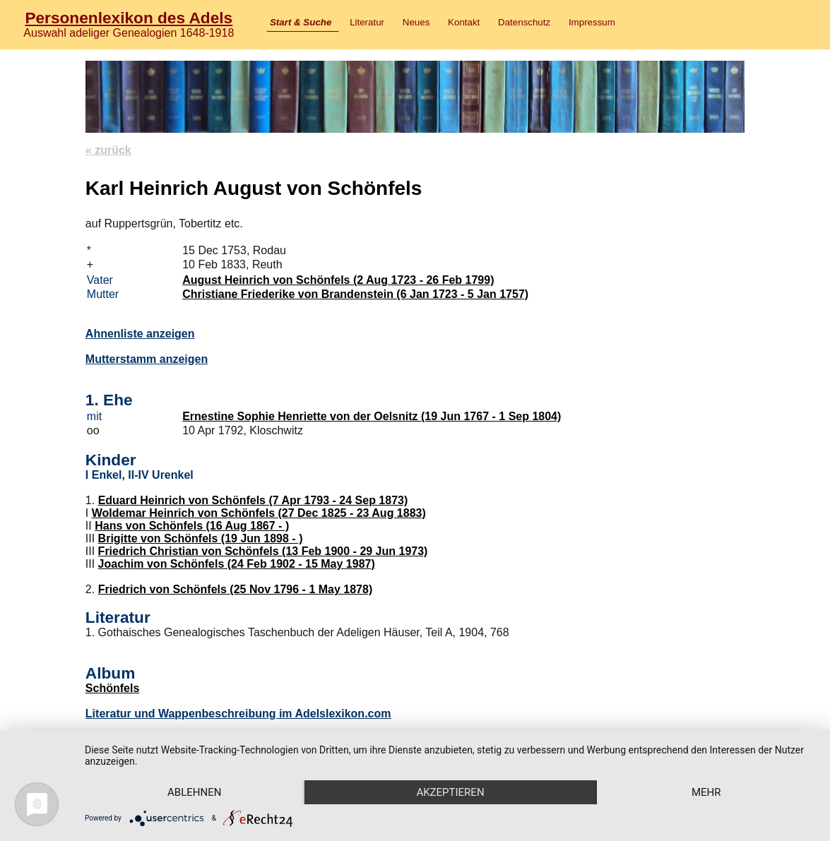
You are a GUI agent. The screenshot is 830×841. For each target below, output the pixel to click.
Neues (416, 22)
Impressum (592, 22)
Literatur (367, 22)
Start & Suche (300, 22)
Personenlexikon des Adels (128, 17)
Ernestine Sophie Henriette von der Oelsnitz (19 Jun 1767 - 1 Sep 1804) (371, 416)
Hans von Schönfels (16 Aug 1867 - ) (192, 526)
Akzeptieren (450, 792)
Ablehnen (194, 792)
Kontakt (464, 22)
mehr (706, 792)
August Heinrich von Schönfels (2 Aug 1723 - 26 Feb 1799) (338, 280)
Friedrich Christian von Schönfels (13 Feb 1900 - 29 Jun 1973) (263, 551)
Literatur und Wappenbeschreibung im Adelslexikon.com (238, 714)
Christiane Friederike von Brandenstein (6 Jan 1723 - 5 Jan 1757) (355, 294)
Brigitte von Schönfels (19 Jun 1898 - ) (200, 538)
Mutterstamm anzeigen (146, 359)
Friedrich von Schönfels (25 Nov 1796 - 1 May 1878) (235, 589)
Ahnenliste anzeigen (140, 334)
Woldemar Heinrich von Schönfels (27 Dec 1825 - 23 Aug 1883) (259, 513)
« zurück (108, 150)
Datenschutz (524, 22)
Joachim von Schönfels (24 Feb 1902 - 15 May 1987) (236, 564)
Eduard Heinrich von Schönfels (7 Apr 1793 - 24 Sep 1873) (253, 500)
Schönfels (112, 688)
